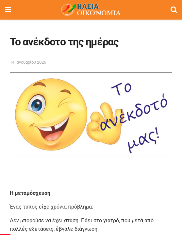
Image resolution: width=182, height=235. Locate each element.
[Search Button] (174, 10)
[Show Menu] (8, 10)
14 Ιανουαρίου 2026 (28, 62)
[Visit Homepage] (91, 9)
